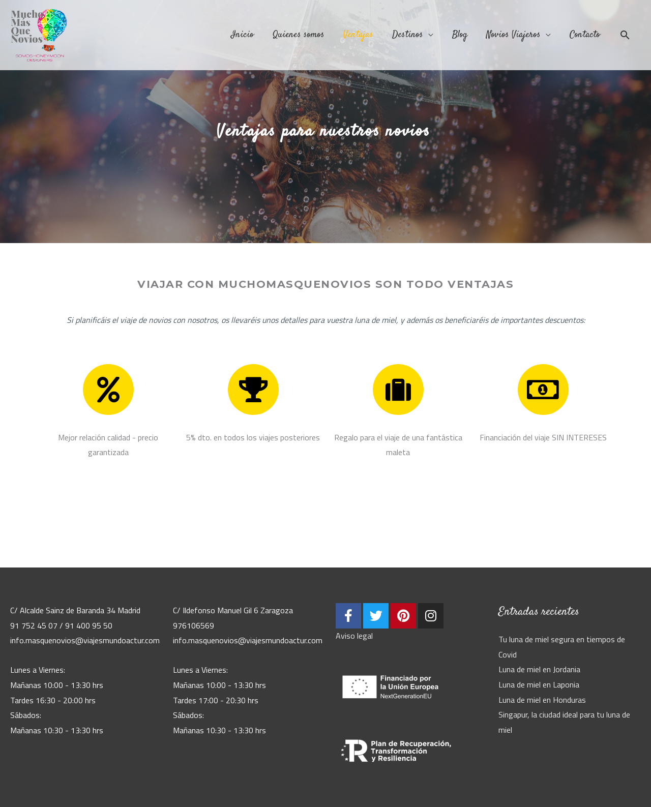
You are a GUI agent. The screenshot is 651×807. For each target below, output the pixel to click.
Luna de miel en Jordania (539, 669)
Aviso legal (354, 636)
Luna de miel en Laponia (538, 684)
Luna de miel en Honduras (542, 700)
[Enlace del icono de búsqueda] (625, 37)
